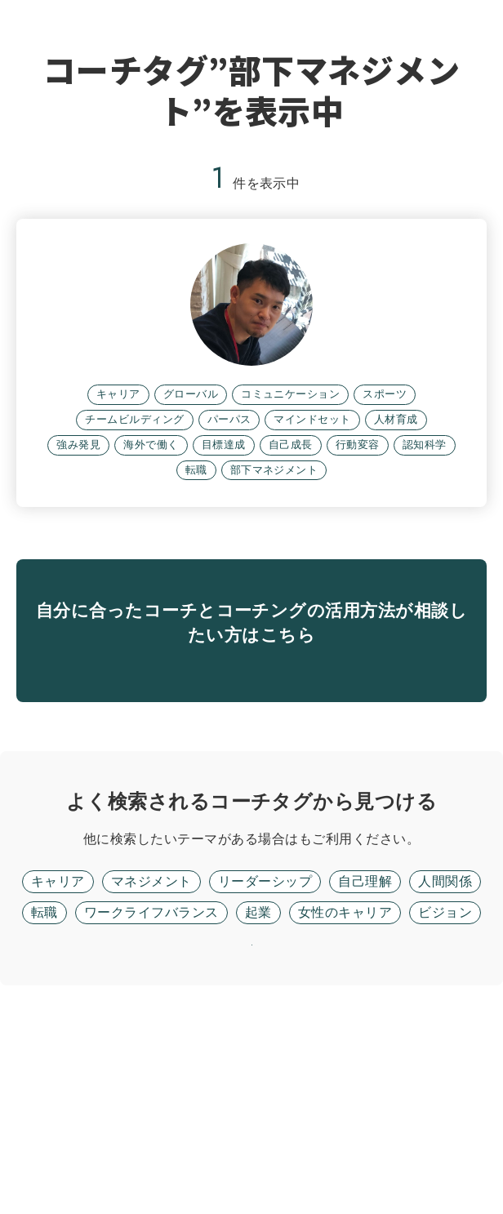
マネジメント (151, 1067)
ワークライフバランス (151, 1098)
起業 (258, 1098)
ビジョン (445, 1098)
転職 (44, 1098)
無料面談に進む (251, 828)
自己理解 (365, 1067)
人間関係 (445, 1067)
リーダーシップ (265, 1067)
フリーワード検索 (299, 1025)
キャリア (58, 1067)
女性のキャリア (345, 1098)
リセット (251, 1152)
